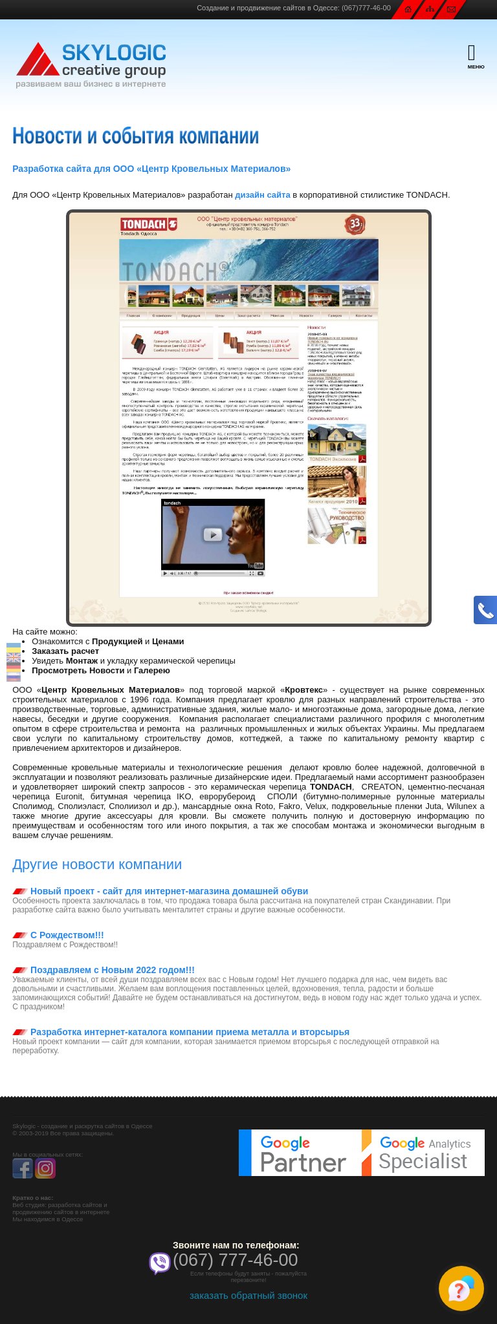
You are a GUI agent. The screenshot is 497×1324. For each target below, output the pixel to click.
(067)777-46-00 (366, 8)
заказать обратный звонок (248, 1295)
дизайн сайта (262, 195)
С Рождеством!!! (58, 935)
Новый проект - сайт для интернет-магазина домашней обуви (160, 891)
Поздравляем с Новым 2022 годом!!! (103, 970)
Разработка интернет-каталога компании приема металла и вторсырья (180, 1032)
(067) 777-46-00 (235, 1260)
